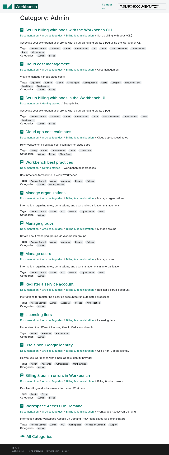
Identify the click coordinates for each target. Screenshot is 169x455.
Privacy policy (52, 451)
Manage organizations (45, 192)
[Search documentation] (142, 6)
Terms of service (35, 451)
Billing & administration (80, 35)
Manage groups (39, 223)
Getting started (51, 103)
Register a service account (49, 284)
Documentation (29, 35)
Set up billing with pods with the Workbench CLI (68, 30)
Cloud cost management (47, 64)
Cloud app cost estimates (48, 131)
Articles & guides (52, 35)
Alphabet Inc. (18, 451)
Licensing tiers (38, 314)
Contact (65, 451)
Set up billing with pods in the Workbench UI (65, 98)
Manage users (38, 253)
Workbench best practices (49, 162)
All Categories (39, 436)
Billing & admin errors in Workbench (57, 375)
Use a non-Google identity (49, 345)
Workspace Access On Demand (54, 406)
